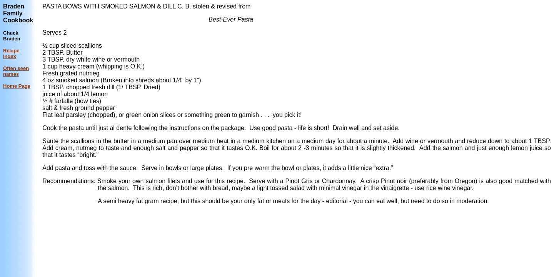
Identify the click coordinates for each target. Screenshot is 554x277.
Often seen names (16, 71)
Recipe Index (11, 53)
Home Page (16, 86)
